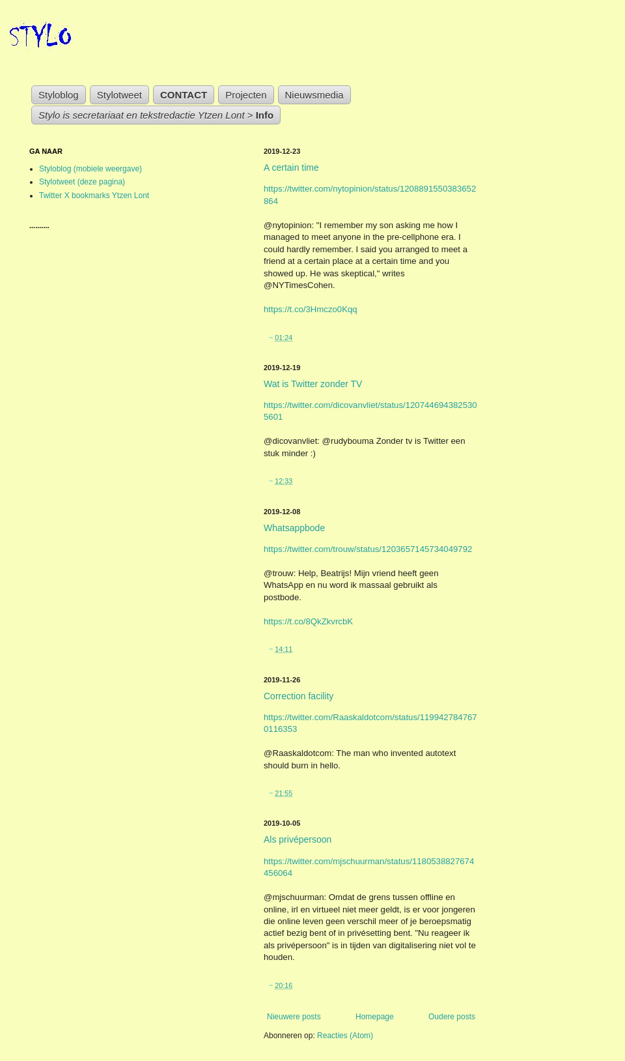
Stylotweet (119, 94)
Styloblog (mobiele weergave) (90, 168)
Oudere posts (451, 1016)
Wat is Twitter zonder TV (313, 384)
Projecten (245, 94)
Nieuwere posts (294, 1016)
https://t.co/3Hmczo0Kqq (310, 309)
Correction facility (298, 696)
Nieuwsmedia (314, 94)
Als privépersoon (297, 839)
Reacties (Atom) (345, 1035)
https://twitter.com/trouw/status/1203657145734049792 (368, 549)
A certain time (291, 167)
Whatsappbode (294, 528)
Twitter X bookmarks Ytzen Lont (94, 195)
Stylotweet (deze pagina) (82, 181)
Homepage (374, 1016)
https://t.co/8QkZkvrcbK (308, 621)
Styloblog (58, 94)
